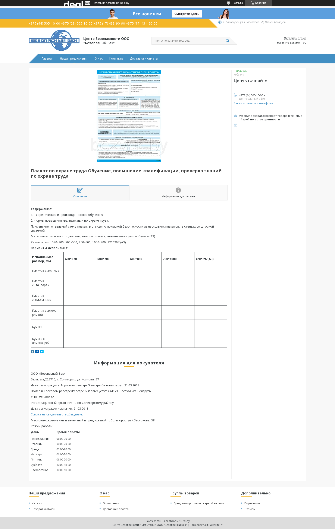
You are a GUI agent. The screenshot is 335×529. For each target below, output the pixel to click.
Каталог (37, 503)
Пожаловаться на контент (206, 525)
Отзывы (250, 509)
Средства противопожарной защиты (199, 503)
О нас (99, 58)
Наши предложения (74, 58)
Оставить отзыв (295, 38)
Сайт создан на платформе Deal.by (167, 521)
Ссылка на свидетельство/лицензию (57, 414)
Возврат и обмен (43, 509)
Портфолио (252, 503)
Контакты (116, 58)
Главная (47, 58)
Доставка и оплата (144, 58)
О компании (111, 503)
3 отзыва (237, 3)
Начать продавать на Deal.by (111, 2)
